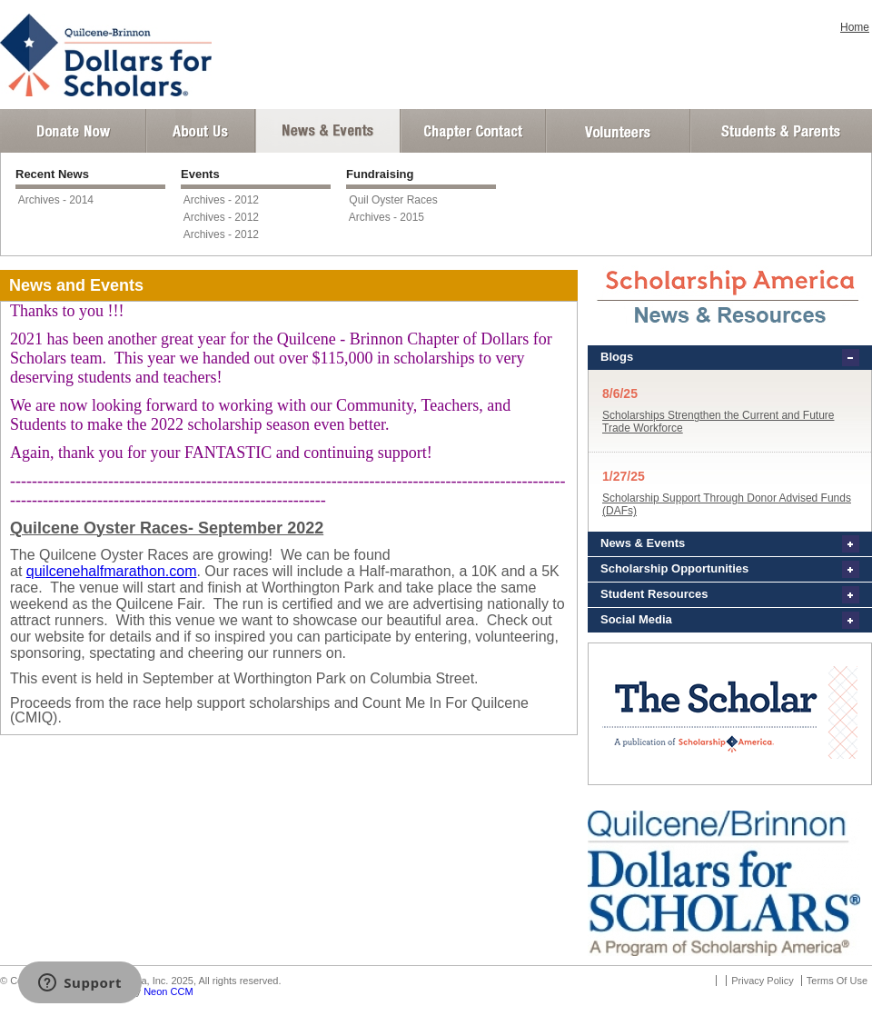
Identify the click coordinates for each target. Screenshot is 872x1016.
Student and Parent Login (780, 131)
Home (854, 27)
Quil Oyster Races (393, 200)
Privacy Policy (762, 980)
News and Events (328, 131)
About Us (200, 131)
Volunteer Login (617, 131)
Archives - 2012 (221, 200)
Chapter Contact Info (473, 131)
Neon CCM (168, 991)
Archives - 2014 (56, 200)
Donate (73, 131)
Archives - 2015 (386, 217)
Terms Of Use (837, 980)
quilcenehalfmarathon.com (111, 571)
